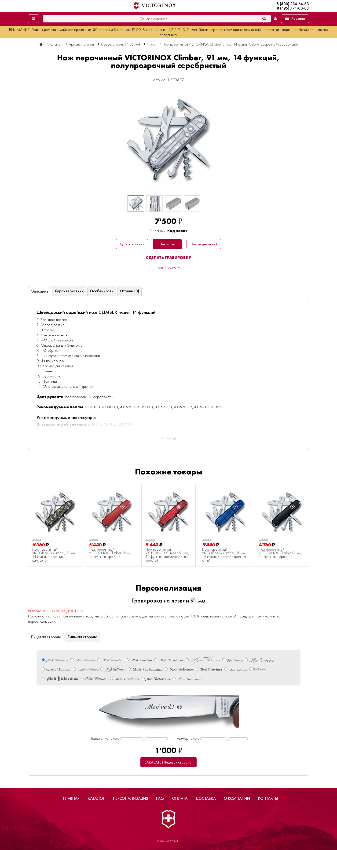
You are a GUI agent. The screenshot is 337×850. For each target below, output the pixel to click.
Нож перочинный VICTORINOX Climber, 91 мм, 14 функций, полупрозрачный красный (167, 555)
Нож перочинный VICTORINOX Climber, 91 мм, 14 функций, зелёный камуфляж (54, 555)
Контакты (268, 798)
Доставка (206, 798)
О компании (237, 798)
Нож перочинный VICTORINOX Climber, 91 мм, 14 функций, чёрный (280, 553)
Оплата (179, 798)
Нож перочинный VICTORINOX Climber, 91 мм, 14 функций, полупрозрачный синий (224, 555)
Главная (71, 798)
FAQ (160, 798)
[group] (168, 140)
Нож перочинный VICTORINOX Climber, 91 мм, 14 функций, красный (110, 553)
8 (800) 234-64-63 (293, 4)
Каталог (96, 798)
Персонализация (130, 798)
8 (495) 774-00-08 (293, 8)
